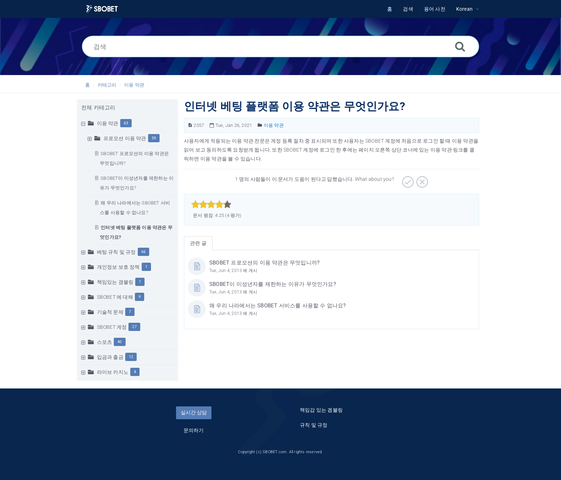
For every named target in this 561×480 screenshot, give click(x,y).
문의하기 (194, 430)
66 (143, 251)
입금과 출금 (110, 357)
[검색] (280, 46)
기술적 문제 (110, 312)
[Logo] (102, 9)
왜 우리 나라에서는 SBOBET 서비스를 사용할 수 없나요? (277, 305)
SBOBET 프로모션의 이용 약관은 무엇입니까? (264, 262)
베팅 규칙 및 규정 (116, 252)
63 (126, 123)
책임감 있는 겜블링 (321, 410)
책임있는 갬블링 (115, 282)
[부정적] (421, 179)
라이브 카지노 (112, 372)
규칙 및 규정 (313, 425)
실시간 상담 (194, 412)
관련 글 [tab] (198, 243)
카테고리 (107, 85)
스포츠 (104, 342)
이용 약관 (134, 85)
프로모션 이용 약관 (124, 138)
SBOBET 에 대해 (115, 297)
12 (131, 357)
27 (134, 327)
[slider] (211, 204)
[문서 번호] (190, 125)
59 (154, 138)
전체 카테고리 (98, 107)
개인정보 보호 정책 (118, 267)
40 (119, 342)
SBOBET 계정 (112, 327)
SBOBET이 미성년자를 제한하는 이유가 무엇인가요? (272, 284)
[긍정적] (407, 179)
